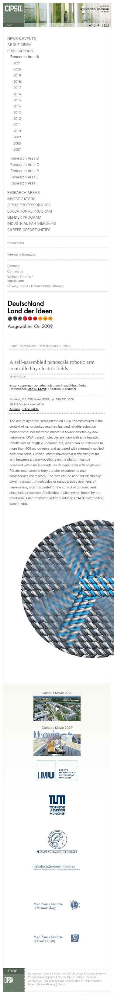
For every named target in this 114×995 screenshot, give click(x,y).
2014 (17, 106)
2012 (17, 119)
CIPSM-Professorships (28, 205)
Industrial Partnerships (31, 223)
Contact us (15, 271)
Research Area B (24, 158)
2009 (17, 137)
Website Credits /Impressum (20, 278)
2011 (17, 125)
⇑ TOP (12, 971)
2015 (17, 100)
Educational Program (29, 211)
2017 (17, 88)
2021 (17, 63)
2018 (17, 82)
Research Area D (24, 171)
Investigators (21, 199)
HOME (8, 25)
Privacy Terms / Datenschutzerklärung (35, 286)
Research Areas (23, 192)
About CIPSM (19, 44)
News (47, 973)
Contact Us (35, 980)
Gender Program (24, 217)
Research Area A (24, 57)
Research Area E (24, 177)
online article (30, 409)
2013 (17, 113)
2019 (17, 75)
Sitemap (13, 266)
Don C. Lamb (37, 388)
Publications (20, 51)
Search (62, 984)
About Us (59, 973)
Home (13, 345)
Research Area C (24, 165)
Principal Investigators (41, 977)
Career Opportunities (28, 229)
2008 (17, 143)
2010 (17, 131)
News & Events (21, 38)
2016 (17, 94)
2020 (17, 69)
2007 (17, 150)
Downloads (15, 243)
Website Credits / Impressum (62, 980)
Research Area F (24, 183)
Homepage (35, 973)
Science (14, 409)
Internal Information (21, 254)
